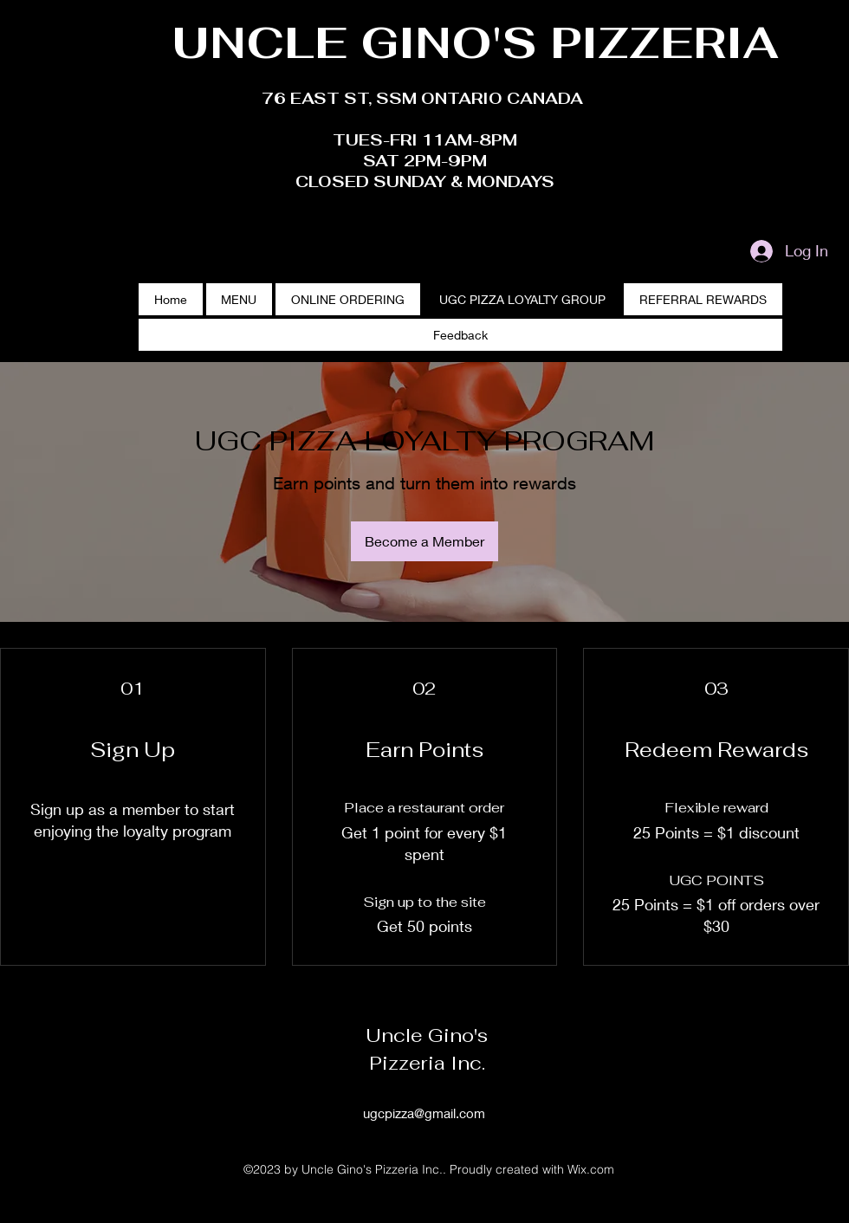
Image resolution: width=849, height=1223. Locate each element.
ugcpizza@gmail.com (424, 1113)
